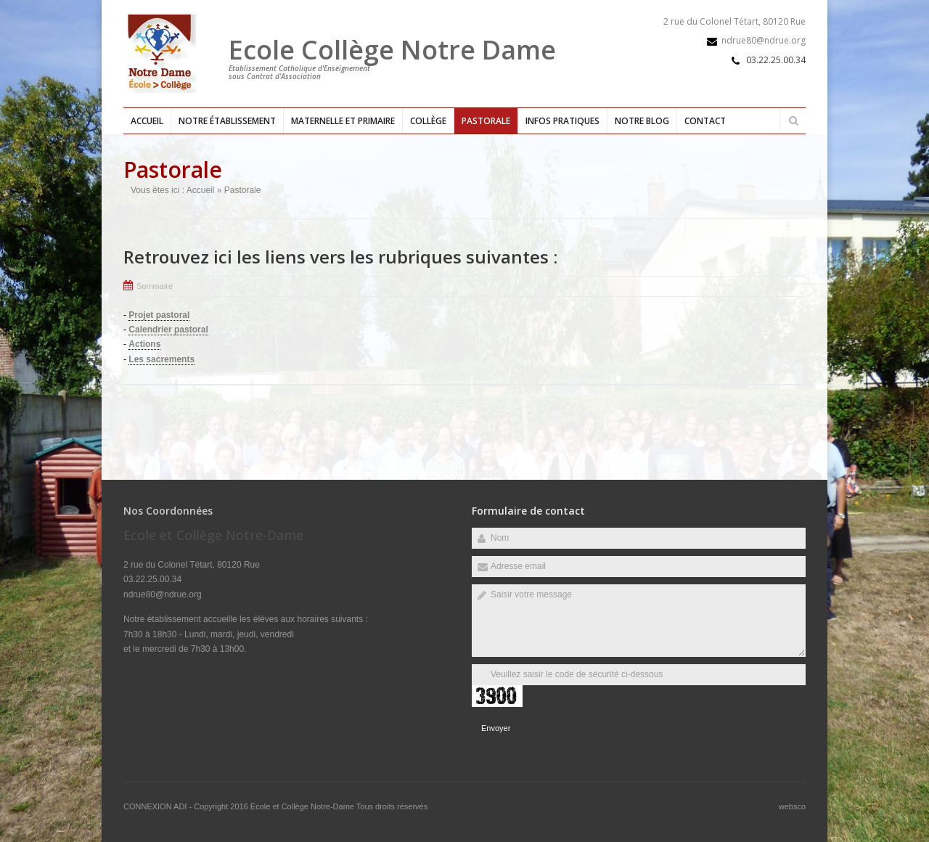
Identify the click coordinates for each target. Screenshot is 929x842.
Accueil (147, 121)
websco (792, 806)
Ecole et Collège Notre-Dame (303, 806)
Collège (428, 121)
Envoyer (495, 728)
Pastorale (486, 121)
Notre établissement (227, 121)
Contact (705, 121)
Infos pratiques (562, 121)
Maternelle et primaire (343, 121)
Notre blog (642, 121)
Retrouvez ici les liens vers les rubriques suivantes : (340, 257)
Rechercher (793, 120)
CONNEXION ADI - (158, 806)
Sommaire (154, 286)
